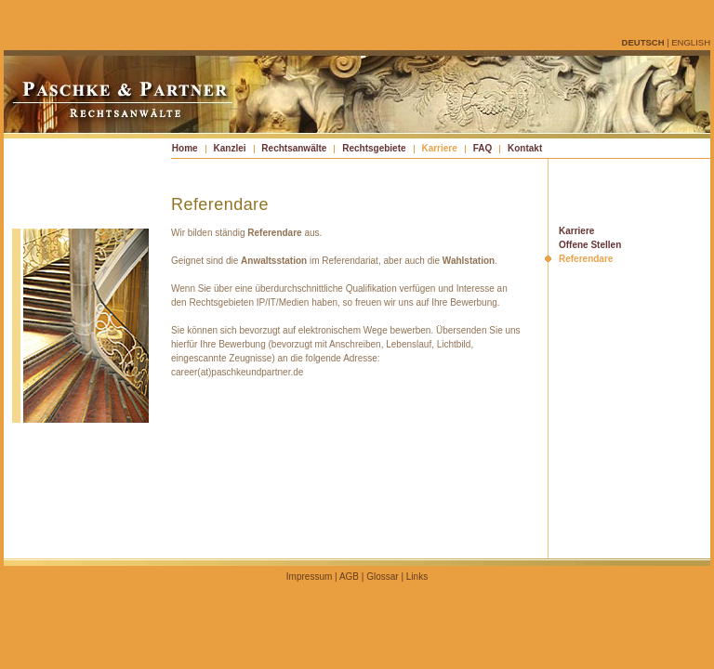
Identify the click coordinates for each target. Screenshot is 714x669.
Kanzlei (229, 148)
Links (417, 576)
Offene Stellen (590, 245)
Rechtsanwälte (293, 148)
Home (185, 148)
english (690, 42)
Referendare (586, 259)
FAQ (483, 148)
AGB (349, 576)
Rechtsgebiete (373, 148)
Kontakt (525, 148)
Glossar (382, 576)
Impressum (309, 576)
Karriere (438, 148)
